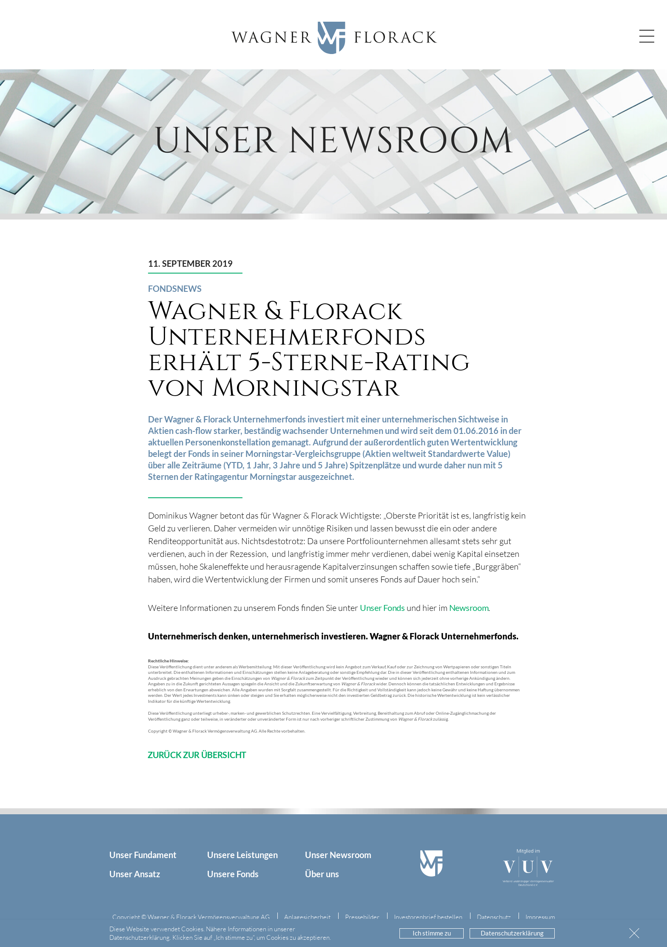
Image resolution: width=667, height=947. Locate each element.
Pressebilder (362, 917)
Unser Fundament (143, 855)
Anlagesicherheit (307, 917)
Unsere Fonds (233, 874)
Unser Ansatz (134, 874)
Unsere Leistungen (242, 855)
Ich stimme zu (432, 933)
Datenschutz (494, 917)
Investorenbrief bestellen (428, 917)
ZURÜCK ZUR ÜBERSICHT (197, 755)
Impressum (540, 917)
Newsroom (469, 607)
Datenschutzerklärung (512, 933)
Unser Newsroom (338, 855)
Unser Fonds (382, 607)
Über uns (322, 874)
